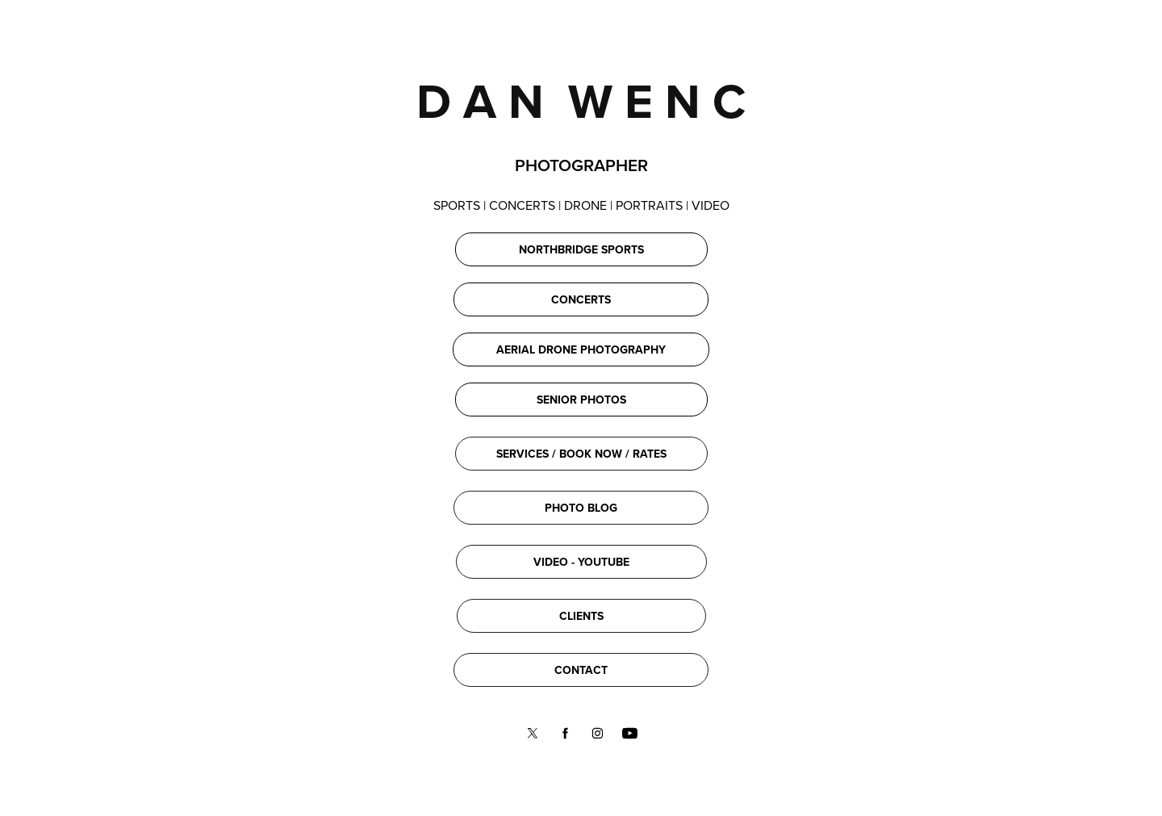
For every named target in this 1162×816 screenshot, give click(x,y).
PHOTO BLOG (581, 508)
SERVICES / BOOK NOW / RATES (581, 454)
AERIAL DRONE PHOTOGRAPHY (581, 349)
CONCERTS (581, 299)
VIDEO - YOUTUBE (581, 562)
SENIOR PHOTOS (581, 399)
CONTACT (581, 670)
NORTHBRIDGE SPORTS (581, 249)
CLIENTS (581, 616)
